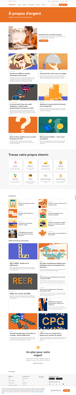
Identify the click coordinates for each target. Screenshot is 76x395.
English (66, 1)
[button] (19, 5)
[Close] (74, 387)
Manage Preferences (56, 390)
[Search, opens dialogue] (48, 4)
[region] (38, 390)
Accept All (66, 390)
